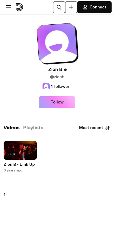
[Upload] (71, 7)
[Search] (59, 7)
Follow (57, 102)
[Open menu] (8, 7)
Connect (94, 7)
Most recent (94, 128)
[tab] (12, 128)
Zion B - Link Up (19, 164)
